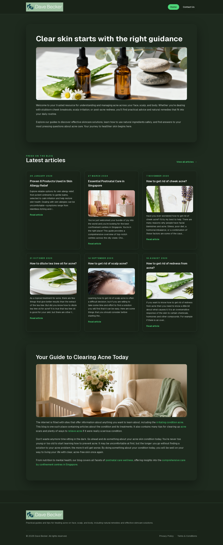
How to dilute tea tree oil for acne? (53, 263)
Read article (36, 214)
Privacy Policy (166, 536)
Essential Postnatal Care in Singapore (106, 183)
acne (183, 426)
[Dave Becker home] (46, 6)
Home (173, 7)
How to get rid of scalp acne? (108, 263)
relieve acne (75, 431)
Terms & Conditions (187, 536)
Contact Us (189, 7)
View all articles (187, 161)
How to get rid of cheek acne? (166, 181)
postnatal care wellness (119, 460)
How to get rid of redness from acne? (166, 266)
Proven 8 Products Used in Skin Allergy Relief (51, 183)
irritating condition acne (169, 422)
